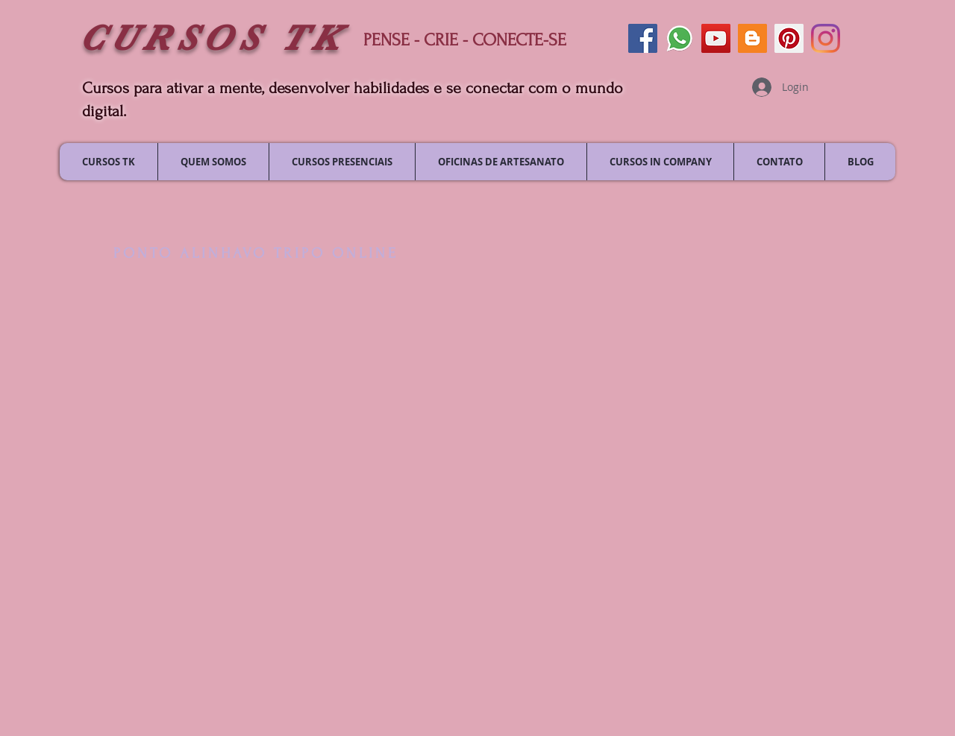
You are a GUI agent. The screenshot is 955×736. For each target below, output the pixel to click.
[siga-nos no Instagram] (825, 38)
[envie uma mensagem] (679, 38)
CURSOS (180, 38)
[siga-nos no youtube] (715, 38)
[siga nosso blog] (752, 38)
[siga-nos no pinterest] (789, 38)
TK (312, 38)
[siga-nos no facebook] (642, 38)
